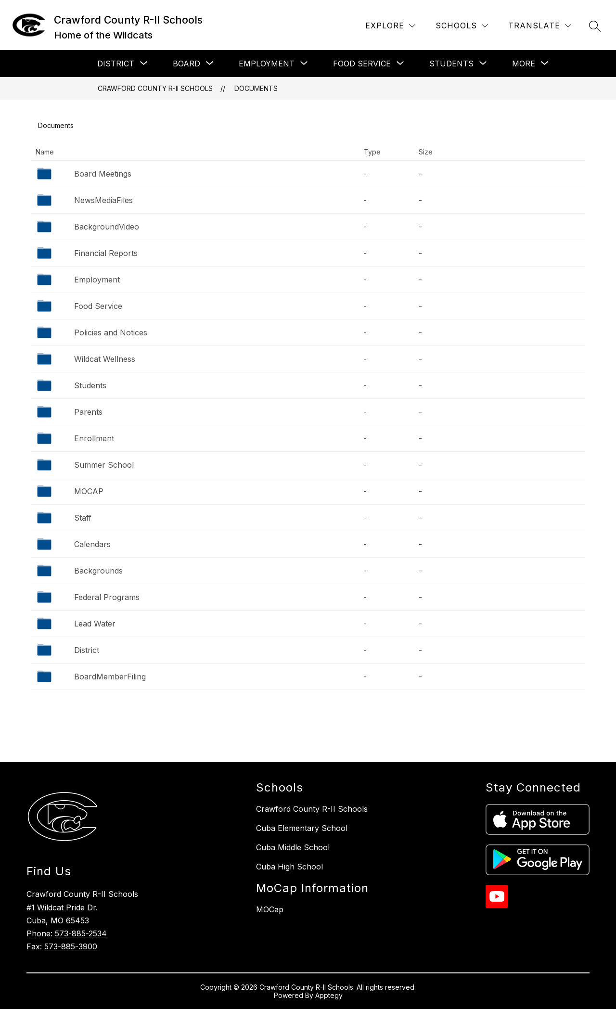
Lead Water (95, 623)
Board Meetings (102, 174)
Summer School (104, 465)
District (86, 650)
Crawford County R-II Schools (155, 88)
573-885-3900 (70, 946)
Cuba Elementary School (301, 828)
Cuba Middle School (293, 847)
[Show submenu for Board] (186, 63)
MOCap (269, 909)
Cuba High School (289, 866)
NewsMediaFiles (103, 200)
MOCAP (88, 491)
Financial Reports (106, 253)
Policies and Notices (110, 332)
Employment (97, 279)
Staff (82, 518)
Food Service (98, 306)
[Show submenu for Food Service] (362, 63)
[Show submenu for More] (523, 63)
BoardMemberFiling (110, 676)
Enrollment (94, 438)
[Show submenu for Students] (451, 63)
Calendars (92, 544)
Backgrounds (98, 570)
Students (90, 385)
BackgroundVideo (106, 226)
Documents (256, 88)
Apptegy (329, 995)
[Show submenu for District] (115, 63)
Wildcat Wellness (104, 359)
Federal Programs (107, 597)
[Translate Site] (540, 26)
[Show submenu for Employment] (267, 63)
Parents (88, 412)
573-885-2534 (81, 933)
